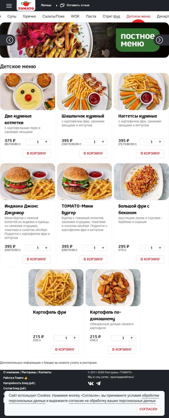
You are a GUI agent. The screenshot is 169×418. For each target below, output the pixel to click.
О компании (11, 372)
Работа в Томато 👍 (15, 378)
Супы (11, 16)
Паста (91, 16)
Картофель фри (49, 312)
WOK (75, 16)
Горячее (29, 16)
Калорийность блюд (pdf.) (19, 383)
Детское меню (138, 16)
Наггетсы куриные (137, 116)
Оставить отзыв (74, 5)
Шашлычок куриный (83, 116)
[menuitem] (12, 17)
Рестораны (29, 372)
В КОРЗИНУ (36, 153)
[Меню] (9, 6)
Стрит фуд (111, 16)
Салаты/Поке (53, 16)
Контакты (45, 372)
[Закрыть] (148, 409)
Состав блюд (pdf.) (14, 388)
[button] (166, 40)
